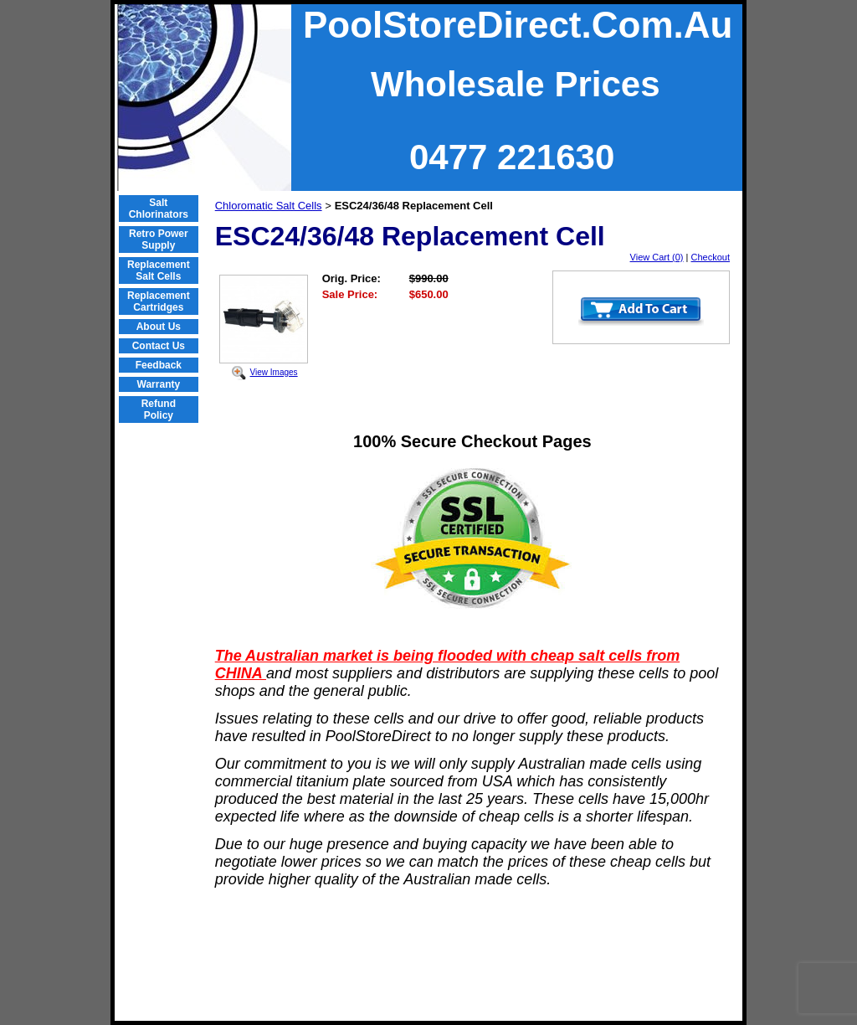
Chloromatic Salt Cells (268, 205)
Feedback (159, 365)
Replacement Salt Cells (158, 270)
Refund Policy (158, 409)
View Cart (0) (657, 257)
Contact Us (158, 346)
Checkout (710, 257)
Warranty (159, 384)
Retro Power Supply (158, 239)
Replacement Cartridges (158, 301)
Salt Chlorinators (158, 208)
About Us (158, 326)
